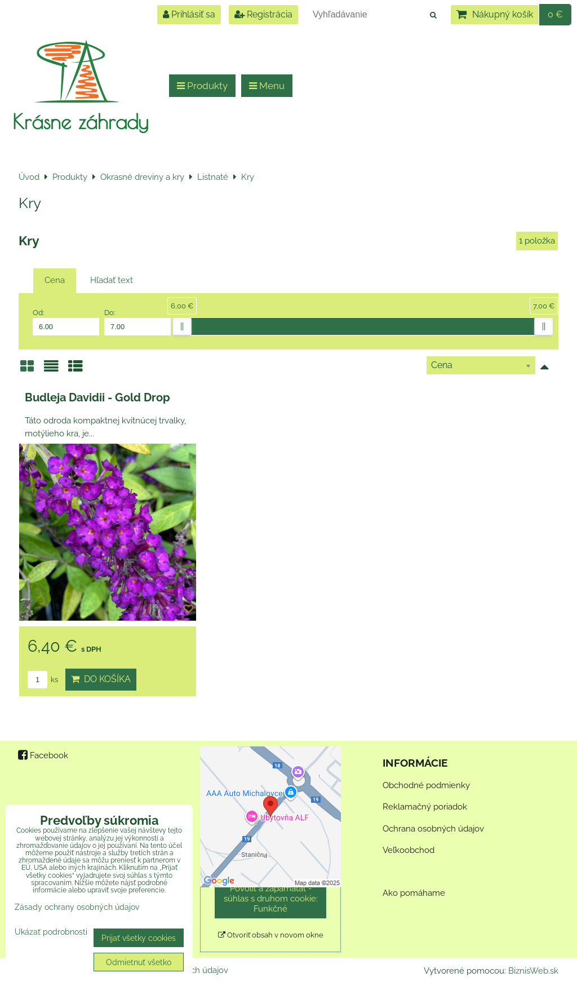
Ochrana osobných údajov (433, 829)
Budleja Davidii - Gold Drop (97, 397)
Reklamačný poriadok (425, 807)
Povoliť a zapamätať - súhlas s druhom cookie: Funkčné (271, 898)
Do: (137, 321)
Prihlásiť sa (189, 14)
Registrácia (263, 14)
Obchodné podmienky (426, 785)
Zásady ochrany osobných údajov (77, 907)
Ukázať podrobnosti (51, 931)
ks (43, 679)
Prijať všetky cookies (138, 938)
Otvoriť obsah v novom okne (270, 935)
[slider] (182, 326)
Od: (66, 321)
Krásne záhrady (80, 121)
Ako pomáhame (414, 893)
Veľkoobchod (408, 850)
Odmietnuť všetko (138, 962)
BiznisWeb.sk (533, 971)
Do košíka (101, 679)
